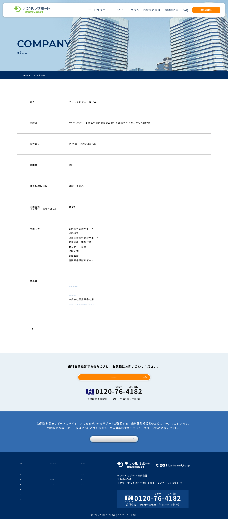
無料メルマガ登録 (114, 443)
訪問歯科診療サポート (32, 480)
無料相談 (206, 10)
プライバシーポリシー (93, 489)
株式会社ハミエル (79, 290)
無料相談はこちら (114, 378)
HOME (24, 468)
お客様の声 (171, 10)
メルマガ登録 (88, 473)
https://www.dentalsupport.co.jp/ (91, 329)
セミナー (121, 10)
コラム (135, 10)
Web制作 (25, 499)
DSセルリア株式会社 (80, 281)
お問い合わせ (88, 468)
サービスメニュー (99, 10)
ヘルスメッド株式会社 (81, 294)
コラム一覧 (56, 484)
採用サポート (27, 485)
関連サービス (58, 479)
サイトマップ (88, 479)
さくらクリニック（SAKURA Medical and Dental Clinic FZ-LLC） (108, 303)
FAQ (185, 10)
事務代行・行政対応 (31, 494)
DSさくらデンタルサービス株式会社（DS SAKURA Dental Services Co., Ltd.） (115, 308)
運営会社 (86, 484)
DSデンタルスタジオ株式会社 (85, 285)
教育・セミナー (28, 489)
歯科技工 (25, 504)
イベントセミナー (60, 468)
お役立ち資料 (151, 10)
